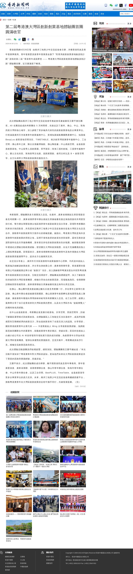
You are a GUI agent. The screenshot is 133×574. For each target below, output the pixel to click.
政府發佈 (77, 14)
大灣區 (15, 14)
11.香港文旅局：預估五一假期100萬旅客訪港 (111, 256)
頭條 (3, 14)
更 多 (129, 24)
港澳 (9, 14)
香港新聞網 (50, 560)
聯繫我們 (49, 563)
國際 (34, 14)
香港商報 (23, 563)
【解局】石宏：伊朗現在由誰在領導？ (109, 160)
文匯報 (22, 557)
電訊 (57, 14)
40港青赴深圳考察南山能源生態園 (72, 489)
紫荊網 (7, 570)
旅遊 (96, 14)
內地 (28, 14)
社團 (84, 14)
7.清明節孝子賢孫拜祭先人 (104, 238)
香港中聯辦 (9, 560)
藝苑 (90, 14)
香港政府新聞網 (10, 566)
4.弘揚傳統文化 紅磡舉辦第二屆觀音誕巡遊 (111, 225)
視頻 (46, 14)
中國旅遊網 (24, 566)
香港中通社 (50, 557)
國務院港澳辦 (9, 557)
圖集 (52, 14)
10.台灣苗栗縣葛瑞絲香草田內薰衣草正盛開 (111, 251)
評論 (63, 14)
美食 (102, 14)
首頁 (4, 20)
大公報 (22, 560)
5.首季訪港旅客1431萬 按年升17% (108, 230)
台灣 (22, 14)
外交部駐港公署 (10, 563)
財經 (40, 14)
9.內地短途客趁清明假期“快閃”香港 (107, 247)
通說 (69, 14)
